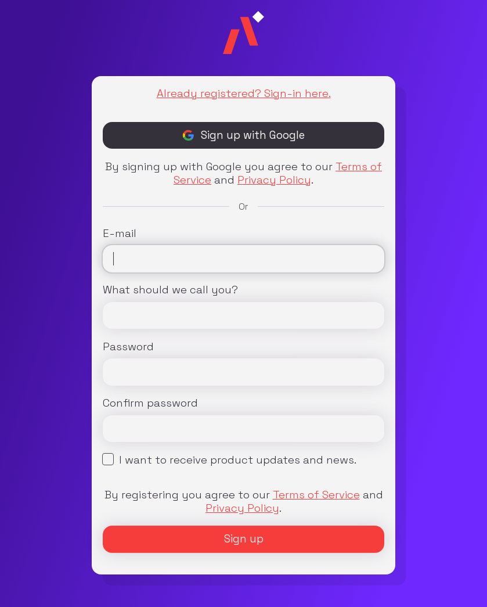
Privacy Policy (274, 179)
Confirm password (150, 403)
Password (128, 346)
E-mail (119, 233)
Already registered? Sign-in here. (244, 93)
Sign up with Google (243, 135)
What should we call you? (170, 289)
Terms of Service (316, 494)
